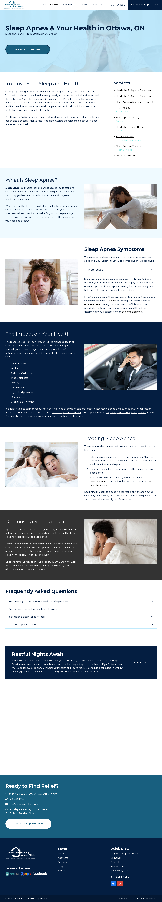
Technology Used (125, 155)
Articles (62, 870)
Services (62, 862)
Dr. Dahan (116, 858)
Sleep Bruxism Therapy (128, 146)
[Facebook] (113, 883)
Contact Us (116, 862)
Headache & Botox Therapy (131, 127)
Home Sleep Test (125, 136)
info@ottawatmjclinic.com (23, 804)
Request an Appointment (124, 853)
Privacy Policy (124, 898)
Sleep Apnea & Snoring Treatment (134, 102)
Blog (60, 866)
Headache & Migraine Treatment (134, 90)
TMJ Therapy (123, 108)
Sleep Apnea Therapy (127, 117)
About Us (63, 858)
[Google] (120, 883)
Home (61, 853)
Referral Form (118, 866)
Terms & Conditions (146, 898)
